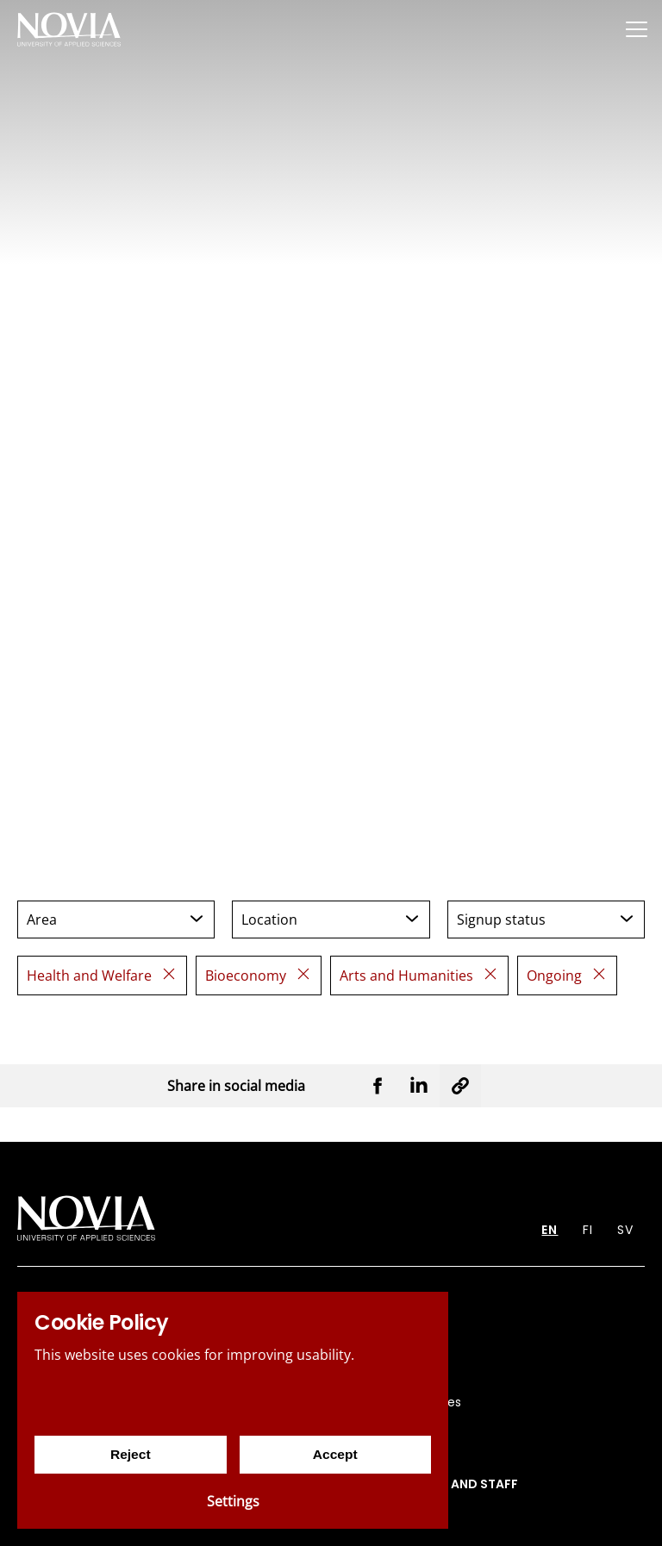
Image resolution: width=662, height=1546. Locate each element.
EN (549, 1229)
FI (588, 1229)
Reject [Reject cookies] (130, 1454)
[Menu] (636, 29)
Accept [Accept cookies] (335, 1454)
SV (625, 1229)
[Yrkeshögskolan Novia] (69, 29)
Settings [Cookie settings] (233, 1501)
